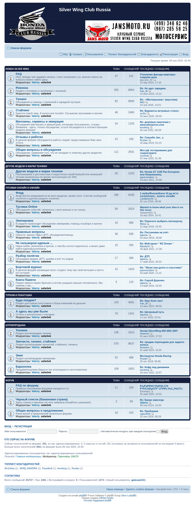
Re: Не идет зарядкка (153, 88)
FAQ (65, 54)
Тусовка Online (26, 206)
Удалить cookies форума (140, 489)
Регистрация (170, 54)
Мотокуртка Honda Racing (155, 356)
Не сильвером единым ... (34, 243)
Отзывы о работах (29, 137)
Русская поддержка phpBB (97, 500)
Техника (21, 330)
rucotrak (144, 155)
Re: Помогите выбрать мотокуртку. (161, 221)
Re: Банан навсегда (152, 400)
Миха (143, 223)
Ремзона (22, 87)
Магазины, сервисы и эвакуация (40, 121)
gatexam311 (138, 480)
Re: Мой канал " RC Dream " (157, 243)
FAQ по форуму (27, 385)
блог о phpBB (129, 495)
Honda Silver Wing (17, 69)
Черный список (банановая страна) (42, 399)
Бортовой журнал (29, 267)
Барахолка (23, 366)
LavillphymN (146, 198)
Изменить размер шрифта (185, 47)
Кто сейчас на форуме (19, 439)
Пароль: (63, 431)
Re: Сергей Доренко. (152, 280)
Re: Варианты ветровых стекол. (159, 110)
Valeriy (35, 82)
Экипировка (24, 220)
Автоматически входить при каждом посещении (130, 431)
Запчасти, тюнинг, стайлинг (36, 341)
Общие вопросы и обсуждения (38, 149)
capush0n (145, 413)
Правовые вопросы (30, 231)
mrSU (143, 113)
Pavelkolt (47, 468)
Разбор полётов (27, 255)
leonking (144, 127)
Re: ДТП (145, 256)
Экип (19, 355)
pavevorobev (147, 177)
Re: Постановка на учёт (154, 232)
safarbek (46, 82)
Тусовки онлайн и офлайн (22, 188)
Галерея (77, 54)
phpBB (82, 495)
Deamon (144, 333)
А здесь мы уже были (32, 311)
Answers (144, 347)
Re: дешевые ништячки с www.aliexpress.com (155, 123)
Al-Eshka (9, 468)
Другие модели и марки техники (26, 166)
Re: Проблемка (149, 411)
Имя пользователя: (15, 431)
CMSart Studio (106, 498)
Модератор (49, 456)
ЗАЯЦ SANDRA (28, 468)
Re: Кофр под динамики (154, 367)
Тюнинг (21, 99)
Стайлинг (22, 110)
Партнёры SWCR (68, 456)
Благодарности (149, 54)
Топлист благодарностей (122, 54)
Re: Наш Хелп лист (151, 300)
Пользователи (95, 54)
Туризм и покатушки (19, 295)
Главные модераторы (28, 456)
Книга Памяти (26, 279)
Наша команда (114, 489)
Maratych (145, 246)
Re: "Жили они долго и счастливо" (161, 267)
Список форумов (21, 48)
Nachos (144, 314)
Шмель (144, 235)
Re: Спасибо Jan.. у (152, 137)
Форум (10, 380)
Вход (185, 54)
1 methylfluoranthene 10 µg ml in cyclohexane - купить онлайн (159, 194)
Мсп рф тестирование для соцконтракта (156, 151)
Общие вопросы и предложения (39, 410)
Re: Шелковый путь (152, 312)
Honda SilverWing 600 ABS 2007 (159, 330)
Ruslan (144, 140)
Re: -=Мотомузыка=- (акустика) (158, 99)
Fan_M (144, 91)
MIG (142, 102)
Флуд (20, 192)
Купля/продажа (16, 325)
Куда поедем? (26, 300)
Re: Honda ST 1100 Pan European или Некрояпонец (160, 173)
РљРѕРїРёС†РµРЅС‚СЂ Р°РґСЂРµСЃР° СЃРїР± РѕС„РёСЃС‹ (161, 387)
